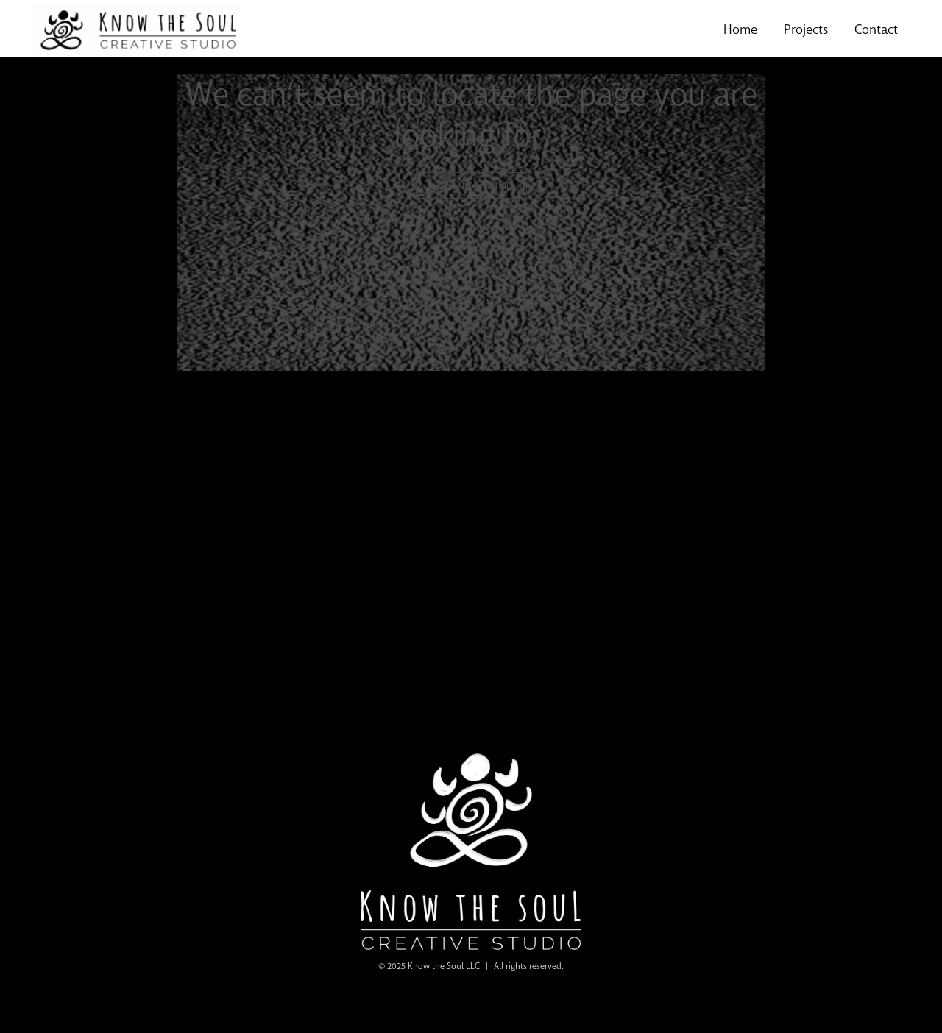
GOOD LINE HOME (471, 185)
